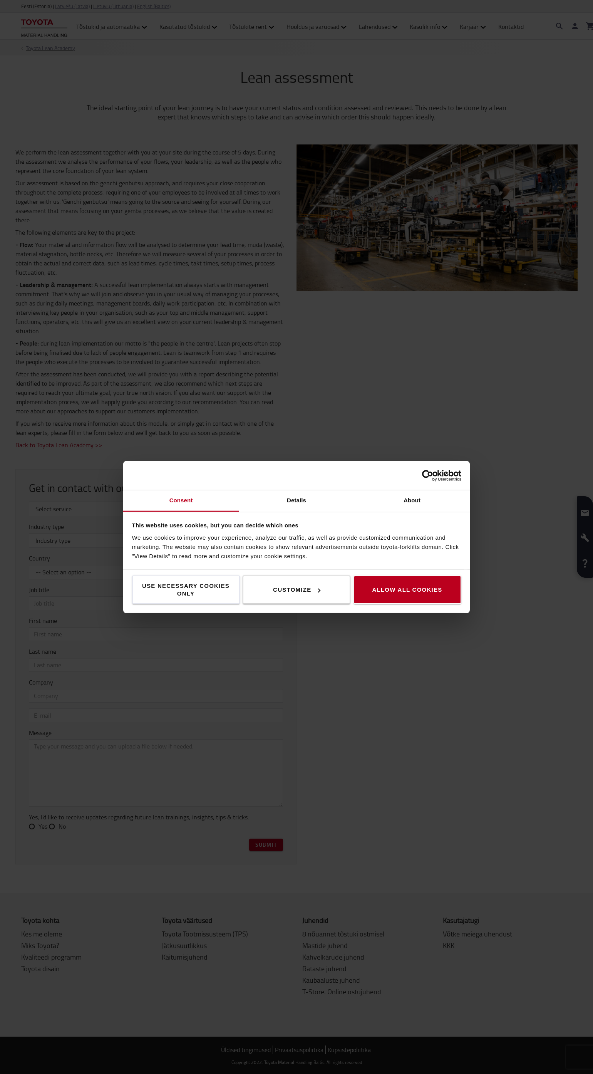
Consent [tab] (181, 500)
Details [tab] (296, 500)
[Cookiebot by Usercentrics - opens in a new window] (427, 475)
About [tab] (412, 500)
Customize (296, 589)
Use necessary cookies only (185, 589)
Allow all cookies (407, 589)
